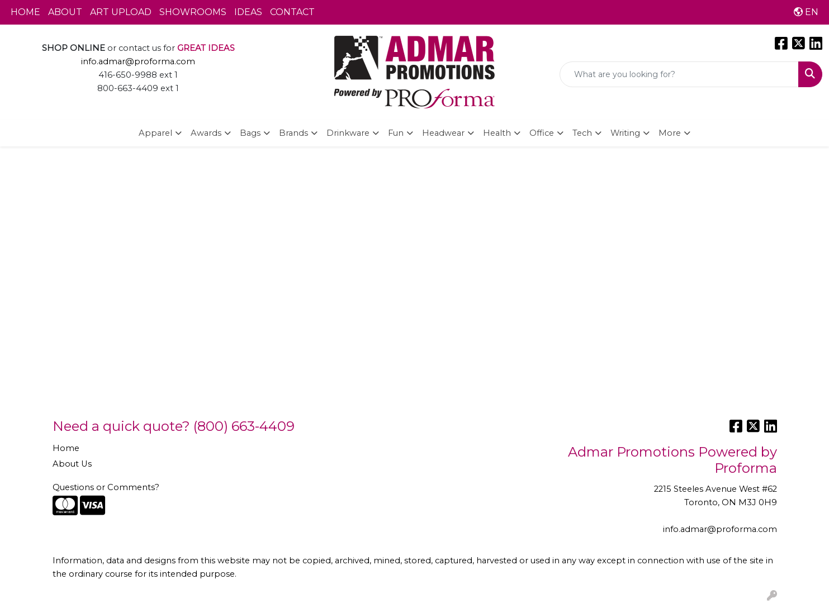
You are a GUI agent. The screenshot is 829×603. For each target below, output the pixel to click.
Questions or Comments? (106, 487)
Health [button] (497, 133)
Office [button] (541, 133)
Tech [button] (582, 133)
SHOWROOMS (192, 12)
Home (66, 448)
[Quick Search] (679, 74)
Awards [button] (206, 133)
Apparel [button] (155, 133)
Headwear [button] (443, 133)
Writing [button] (625, 133)
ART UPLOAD (120, 12)
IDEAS (248, 12)
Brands (293, 133)
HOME (25, 12)
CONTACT (292, 12)
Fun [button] (396, 133)
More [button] (670, 133)
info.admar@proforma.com (138, 61)
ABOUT (65, 12)
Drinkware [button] (348, 133)
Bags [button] (250, 133)
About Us (72, 464)
